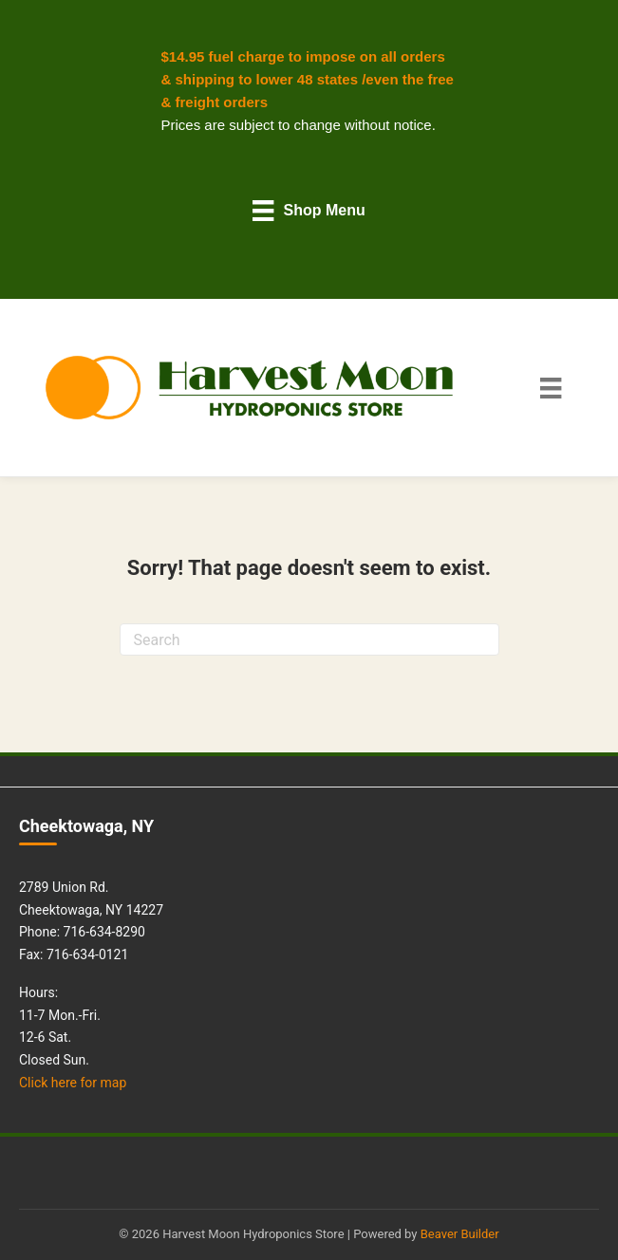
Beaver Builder (460, 1234)
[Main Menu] (550, 387)
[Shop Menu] (309, 210)
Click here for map (72, 1082)
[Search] (309, 639)
